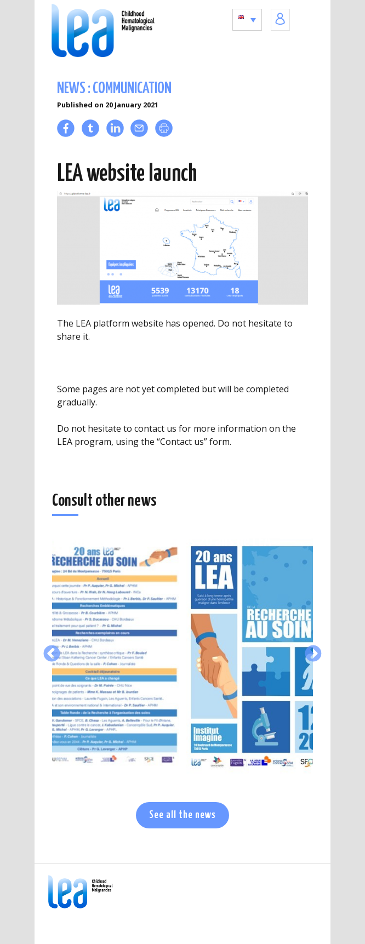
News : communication (114, 89)
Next (313, 654)
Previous (51, 654)
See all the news (182, 815)
